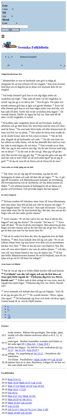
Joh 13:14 (12, 409)
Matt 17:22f (13, 386)
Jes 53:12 (38, 353)
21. (19, 379)
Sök (10, 30)
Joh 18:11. (27, 399)
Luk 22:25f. (13, 406)
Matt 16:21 (13, 389)
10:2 (20, 396)
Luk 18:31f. (38, 386)
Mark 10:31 (25, 382)
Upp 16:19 (32, 350)
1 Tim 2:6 (22, 409)
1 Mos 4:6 (30, 344)
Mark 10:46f (40, 359)
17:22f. (22, 389)
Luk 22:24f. (26, 403)
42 (20, 399)
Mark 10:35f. (29, 396)
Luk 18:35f (56, 359)
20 (8, 311)
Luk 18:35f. (26, 413)
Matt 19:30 (13, 382)
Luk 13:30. (36, 382)
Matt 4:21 (12, 396)
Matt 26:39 (13, 399)
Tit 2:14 (32, 409)
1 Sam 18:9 (42, 344)
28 (8, 317)
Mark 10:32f (26, 386)
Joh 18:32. (13, 392)
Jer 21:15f (20, 350)
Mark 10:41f (14, 403)
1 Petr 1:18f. (42, 409)
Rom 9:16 (13, 379)
